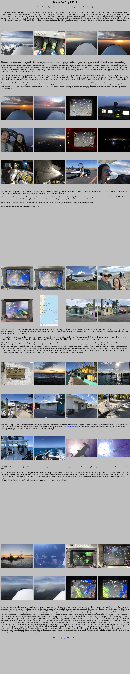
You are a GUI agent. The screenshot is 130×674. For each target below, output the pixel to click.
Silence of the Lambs (70, 427)
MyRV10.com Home (70, 638)
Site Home (56, 638)
